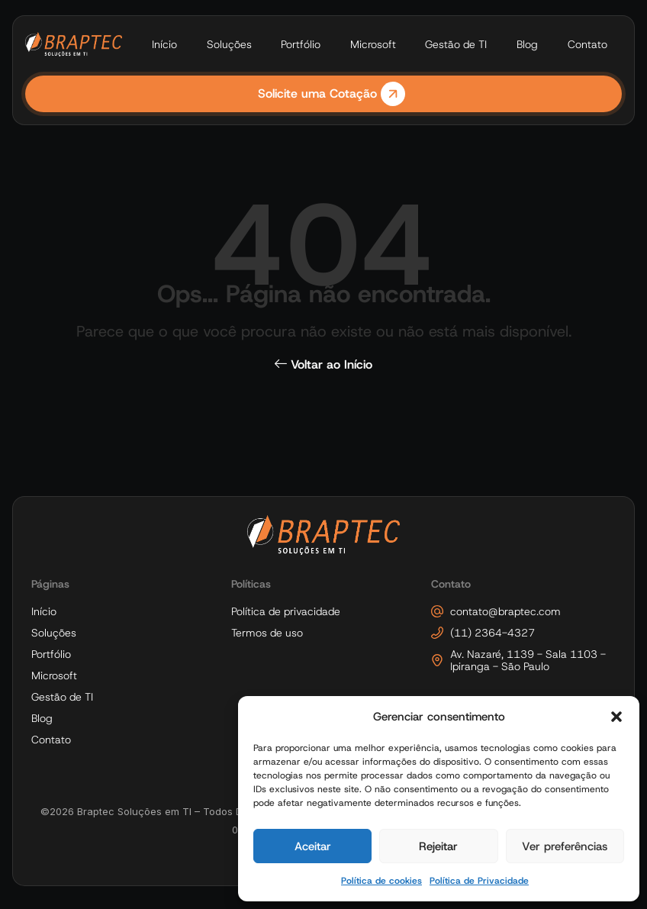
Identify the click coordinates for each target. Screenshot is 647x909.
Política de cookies (381, 881)
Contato (587, 44)
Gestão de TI (456, 44)
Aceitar (313, 846)
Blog (527, 44)
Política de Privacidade (479, 881)
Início (164, 44)
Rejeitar (438, 846)
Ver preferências (564, 846)
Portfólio (300, 44)
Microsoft (373, 44)
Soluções (229, 44)
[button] (616, 716)
